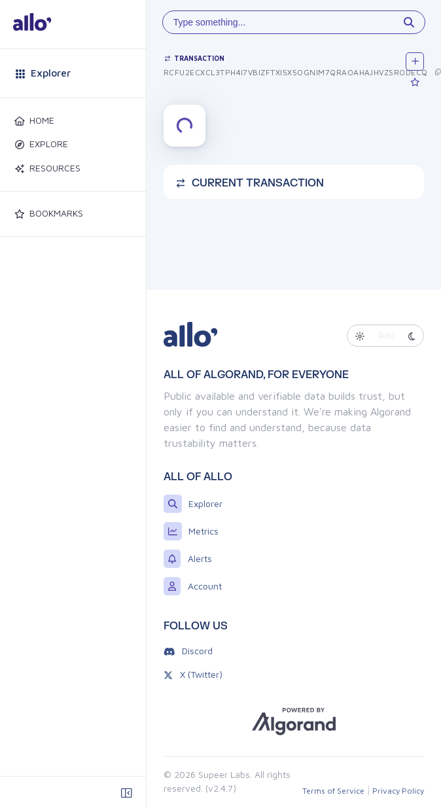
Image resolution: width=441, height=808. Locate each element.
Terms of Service (333, 791)
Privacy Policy (398, 791)
